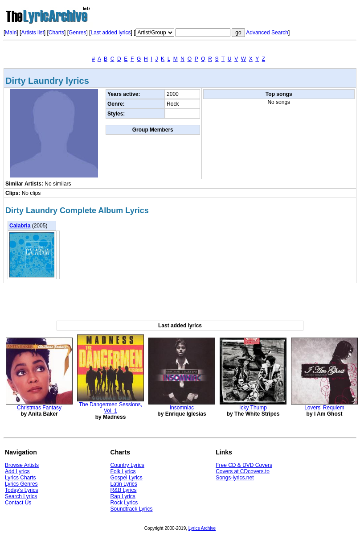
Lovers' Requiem (324, 407)
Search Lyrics (21, 496)
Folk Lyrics (123, 471)
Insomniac (182, 407)
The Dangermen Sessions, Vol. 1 (110, 407)
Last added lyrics (110, 32)
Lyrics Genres (21, 484)
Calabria (19, 226)
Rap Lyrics (122, 496)
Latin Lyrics (123, 484)
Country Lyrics (127, 465)
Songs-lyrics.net (235, 478)
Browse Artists (22, 465)
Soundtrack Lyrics (131, 509)
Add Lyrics (17, 471)
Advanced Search (267, 32)
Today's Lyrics (21, 490)
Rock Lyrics (124, 502)
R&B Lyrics (123, 490)
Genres (77, 32)
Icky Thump (253, 407)
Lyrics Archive (202, 528)
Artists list (32, 32)
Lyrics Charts (20, 478)
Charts (56, 32)
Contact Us (18, 502)
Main (10, 32)
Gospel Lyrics (126, 478)
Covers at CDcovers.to (243, 471)
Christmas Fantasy (39, 407)
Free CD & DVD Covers (244, 465)
